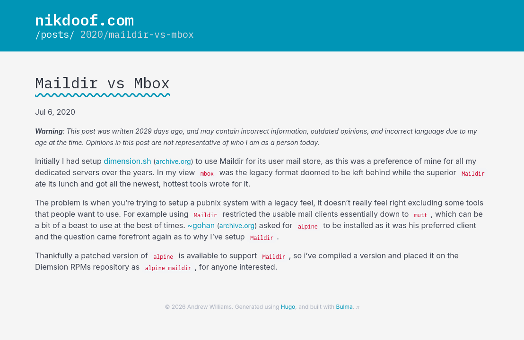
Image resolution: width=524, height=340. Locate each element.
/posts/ (55, 34)
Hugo (288, 306)
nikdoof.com (84, 20)
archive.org (173, 161)
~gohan (201, 225)
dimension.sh (127, 161)
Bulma (344, 306)
